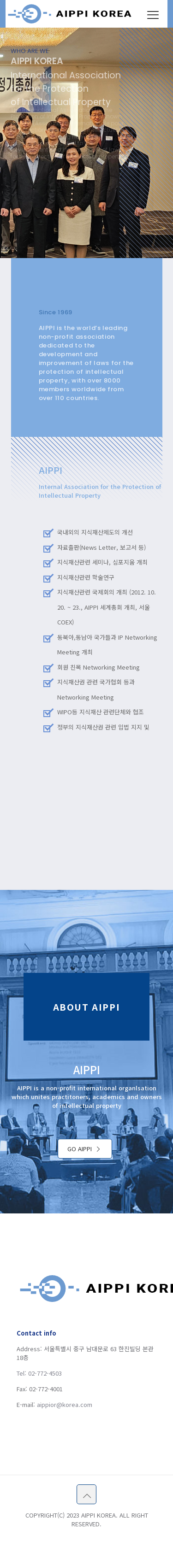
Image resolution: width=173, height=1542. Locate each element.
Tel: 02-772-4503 (39, 1373)
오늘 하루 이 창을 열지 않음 (116, 11)
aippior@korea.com (64, 1404)
